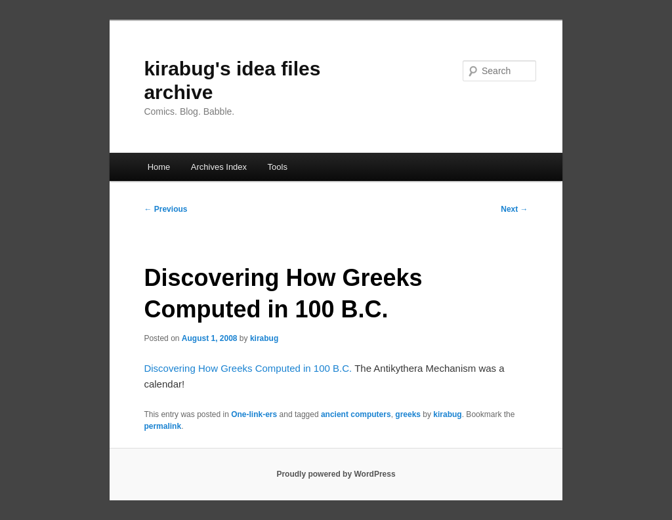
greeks (408, 414)
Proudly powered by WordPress (335, 474)
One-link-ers (254, 414)
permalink (162, 426)
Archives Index (219, 167)
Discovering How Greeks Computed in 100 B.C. (248, 368)
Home (159, 167)
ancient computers (356, 414)
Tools (277, 167)
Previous (165, 209)
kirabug (264, 338)
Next (514, 209)
